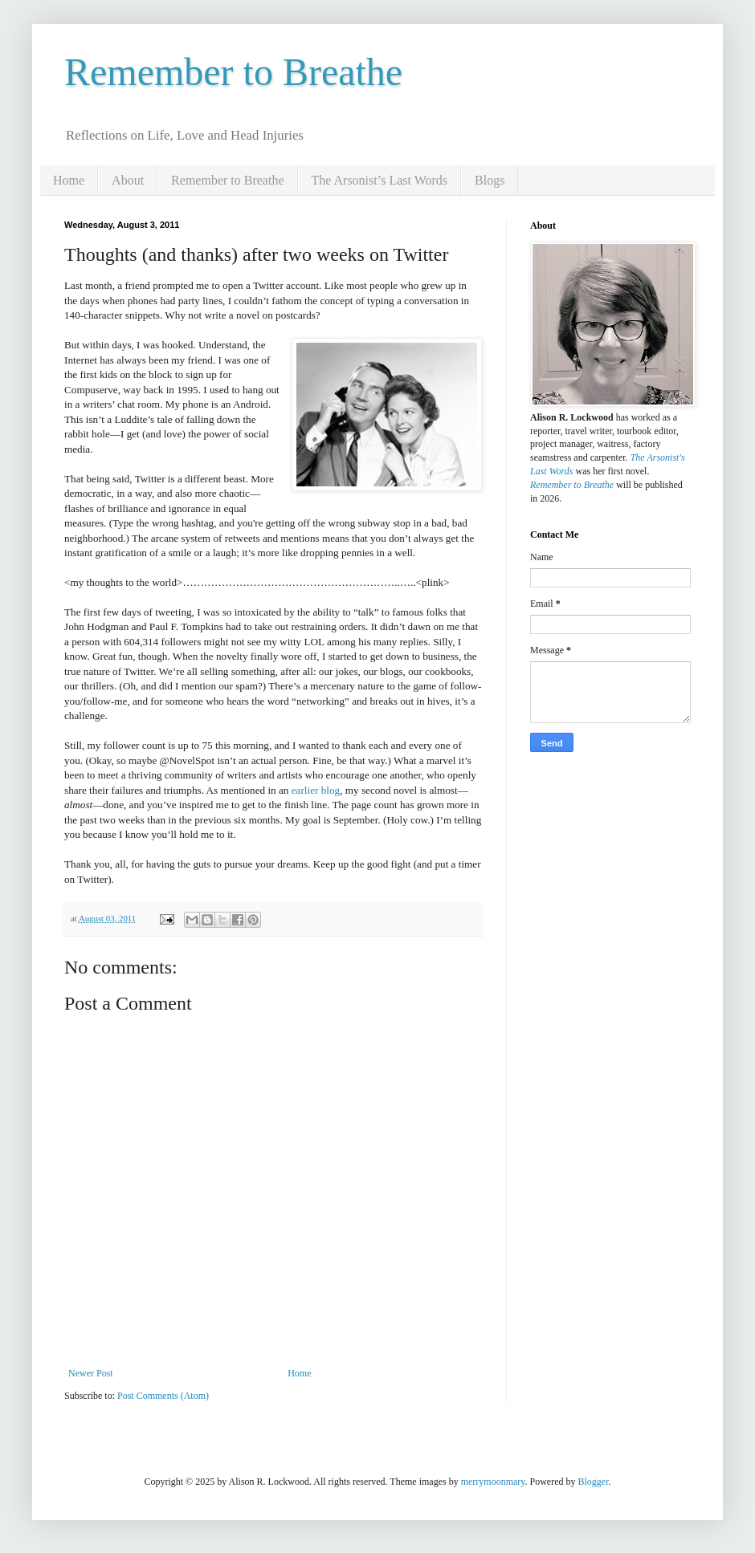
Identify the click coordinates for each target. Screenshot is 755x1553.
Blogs (489, 180)
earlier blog (316, 790)
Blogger (593, 1481)
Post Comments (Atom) (163, 1395)
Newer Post (90, 1373)
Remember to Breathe (233, 72)
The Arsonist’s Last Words (380, 180)
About (128, 180)
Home (68, 180)
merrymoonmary (493, 1481)
